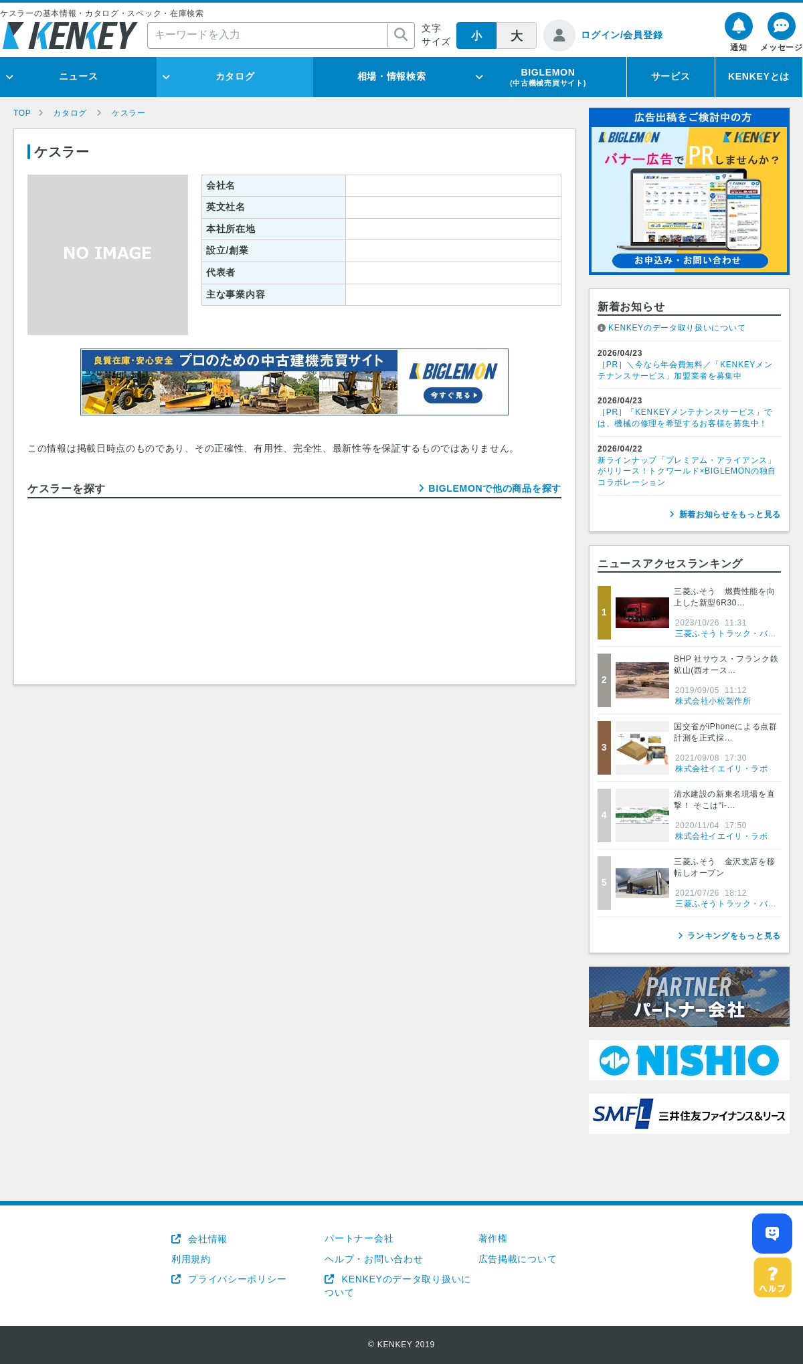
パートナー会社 (359, 1238)
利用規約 (191, 1259)
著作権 (493, 1238)
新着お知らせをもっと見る (730, 514)
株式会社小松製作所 (713, 701)
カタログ (235, 76)
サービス (671, 76)
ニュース (78, 76)
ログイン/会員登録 (621, 34)
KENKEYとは (759, 76)
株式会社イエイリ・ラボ (721, 768)
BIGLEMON (548, 77)
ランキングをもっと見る (734, 936)
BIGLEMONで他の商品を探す (494, 488)
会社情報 (206, 1239)
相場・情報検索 (391, 76)
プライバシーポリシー (236, 1279)
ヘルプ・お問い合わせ (374, 1259)
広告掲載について (517, 1259)
